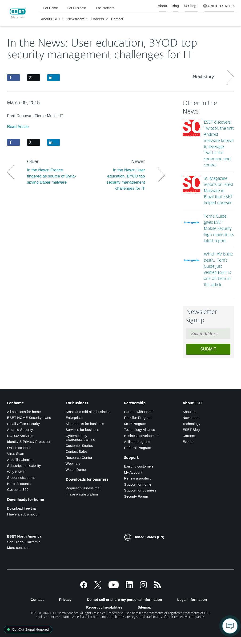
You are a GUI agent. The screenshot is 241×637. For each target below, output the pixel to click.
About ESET (50, 19)
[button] (28, 629)
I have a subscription (23, 514)
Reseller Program (138, 418)
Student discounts (21, 478)
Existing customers (139, 466)
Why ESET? (16, 472)
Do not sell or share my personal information (124, 600)
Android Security (20, 430)
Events (188, 442)
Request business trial (83, 488)
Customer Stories (79, 446)
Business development (142, 436)
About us (190, 412)
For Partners (105, 8)
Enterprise (74, 418)
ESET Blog (191, 430)
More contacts (18, 548)
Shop (190, 6)
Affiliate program (137, 442)
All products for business (85, 424)
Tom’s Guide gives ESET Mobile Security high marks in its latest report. (219, 229)
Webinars (73, 463)
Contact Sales (77, 451)
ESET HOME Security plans (29, 418)
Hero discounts (19, 484)
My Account (133, 472)
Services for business (82, 430)
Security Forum (136, 496)
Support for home (137, 484)
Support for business (140, 490)
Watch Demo (76, 470)
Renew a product (137, 478)
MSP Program (135, 424)
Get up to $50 (17, 490)
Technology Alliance (139, 430)
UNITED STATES (219, 6)
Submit (208, 349)
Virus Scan (15, 454)
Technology (192, 424)
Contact (117, 19)
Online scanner (19, 448)
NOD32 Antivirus (20, 436)
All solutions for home (24, 412)
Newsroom (75, 19)
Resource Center (79, 458)
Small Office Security (23, 424)
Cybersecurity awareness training (80, 438)
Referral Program (137, 448)
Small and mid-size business (88, 412)
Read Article (18, 126)
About (162, 6)
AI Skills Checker (20, 460)
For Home (50, 8)
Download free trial (21, 508)
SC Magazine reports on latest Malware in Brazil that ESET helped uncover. (218, 191)
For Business (77, 8)
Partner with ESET (138, 412)
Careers (97, 19)
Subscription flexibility (24, 466)
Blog (175, 6)
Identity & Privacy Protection (29, 442)
